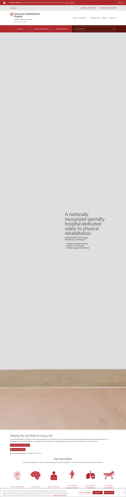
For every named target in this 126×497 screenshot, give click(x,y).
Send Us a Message (18, 449)
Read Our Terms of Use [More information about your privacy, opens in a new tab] (60, 495)
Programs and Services (41, 27)
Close (121, 2)
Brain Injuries (35, 487)
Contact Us (112, 18)
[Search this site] (95, 29)
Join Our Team (95, 18)
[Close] (123, 492)
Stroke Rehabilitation (17, 487)
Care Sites (13, 8)
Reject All (97, 492)
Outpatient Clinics (62, 27)
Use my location (79, 18)
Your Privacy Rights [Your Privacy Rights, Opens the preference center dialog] (85, 492)
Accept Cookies (109, 492)
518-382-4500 (37, 453)
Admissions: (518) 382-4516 (20, 445)
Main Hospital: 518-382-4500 (108, 8)
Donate (104, 18)
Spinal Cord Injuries (54, 487)
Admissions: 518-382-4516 (88, 8)
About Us (20, 27)
